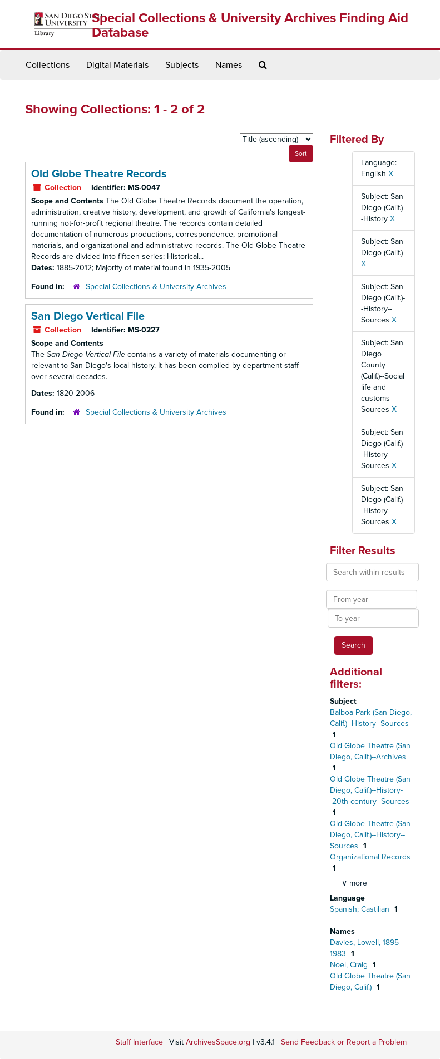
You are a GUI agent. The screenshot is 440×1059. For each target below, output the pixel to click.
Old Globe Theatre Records (99, 174)
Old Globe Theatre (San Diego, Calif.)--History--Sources (370, 835)
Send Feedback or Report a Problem (344, 1042)
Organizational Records (370, 857)
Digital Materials (117, 65)
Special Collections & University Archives (156, 286)
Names (228, 65)
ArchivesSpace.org (218, 1042)
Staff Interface (139, 1042)
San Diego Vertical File (88, 316)
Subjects (182, 65)
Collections (48, 65)
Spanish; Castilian (361, 909)
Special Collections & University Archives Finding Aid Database (250, 25)
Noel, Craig (350, 964)
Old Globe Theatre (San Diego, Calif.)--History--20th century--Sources (370, 790)
